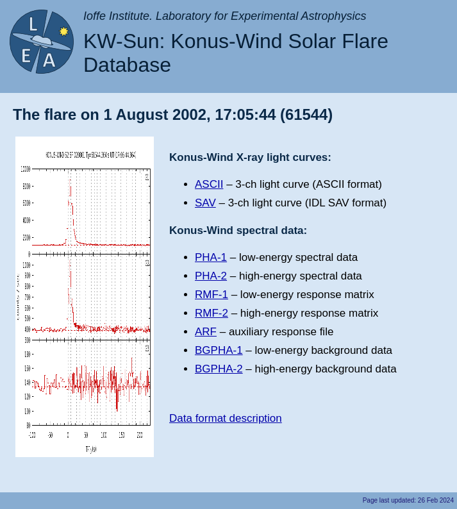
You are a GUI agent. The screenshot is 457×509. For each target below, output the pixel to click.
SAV (205, 203)
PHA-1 (211, 257)
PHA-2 (211, 276)
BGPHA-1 (219, 350)
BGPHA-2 (219, 369)
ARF (206, 332)
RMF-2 (211, 313)
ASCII (209, 184)
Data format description (225, 418)
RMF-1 (211, 294)
